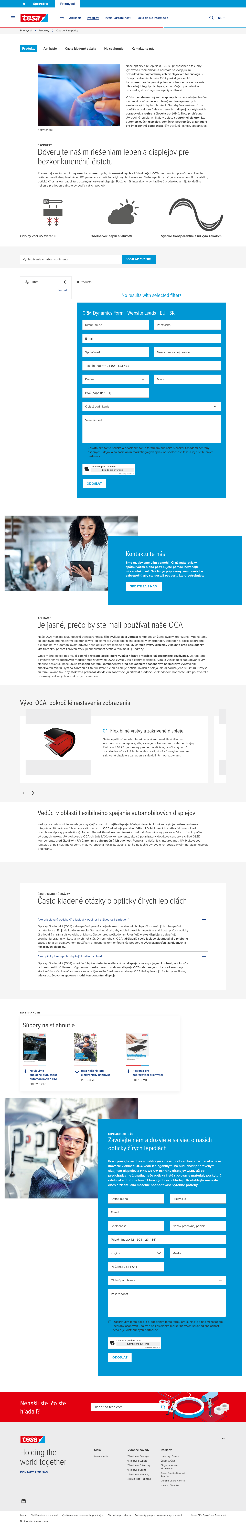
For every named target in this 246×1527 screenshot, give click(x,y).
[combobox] (115, 379)
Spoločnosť (92, 352)
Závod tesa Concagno (138, 1456)
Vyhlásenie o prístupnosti (44, 1515)
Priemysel (67, 3)
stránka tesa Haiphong (139, 1478)
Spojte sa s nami (144, 586)
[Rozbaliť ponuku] (13, 18)
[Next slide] (33, 793)
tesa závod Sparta (136, 1469)
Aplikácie (50, 48)
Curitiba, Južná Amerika (173, 1480)
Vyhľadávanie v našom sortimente (45, 259)
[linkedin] (23, 1502)
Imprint (23, 1515)
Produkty (44, 30)
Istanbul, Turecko (170, 1485)
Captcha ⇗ (126, 473)
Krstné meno (93, 325)
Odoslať (94, 483)
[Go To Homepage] (24, 3)
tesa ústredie (101, 1456)
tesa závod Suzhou (137, 1460)
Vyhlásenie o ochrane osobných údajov (82, 1515)
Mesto (161, 379)
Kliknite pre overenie (112, 470)
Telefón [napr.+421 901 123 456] (107, 365)
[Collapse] (64, 282)
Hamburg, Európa (170, 1456)
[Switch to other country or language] (222, 17)
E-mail (89, 338)
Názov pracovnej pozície (173, 352)
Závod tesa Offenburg (139, 1465)
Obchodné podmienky (119, 1515)
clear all (62, 290)
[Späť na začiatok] (223, 1438)
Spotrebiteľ (41, 3)
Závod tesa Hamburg (138, 1474)
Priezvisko (163, 325)
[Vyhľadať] (211, 18)
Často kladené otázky (80, 48)
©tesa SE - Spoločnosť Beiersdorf (208, 1515)
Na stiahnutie (114, 48)
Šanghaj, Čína (168, 1460)
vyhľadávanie (138, 259)
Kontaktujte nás (143, 48)
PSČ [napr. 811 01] (98, 393)
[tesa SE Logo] (34, 18)
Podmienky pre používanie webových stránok (159, 1515)
